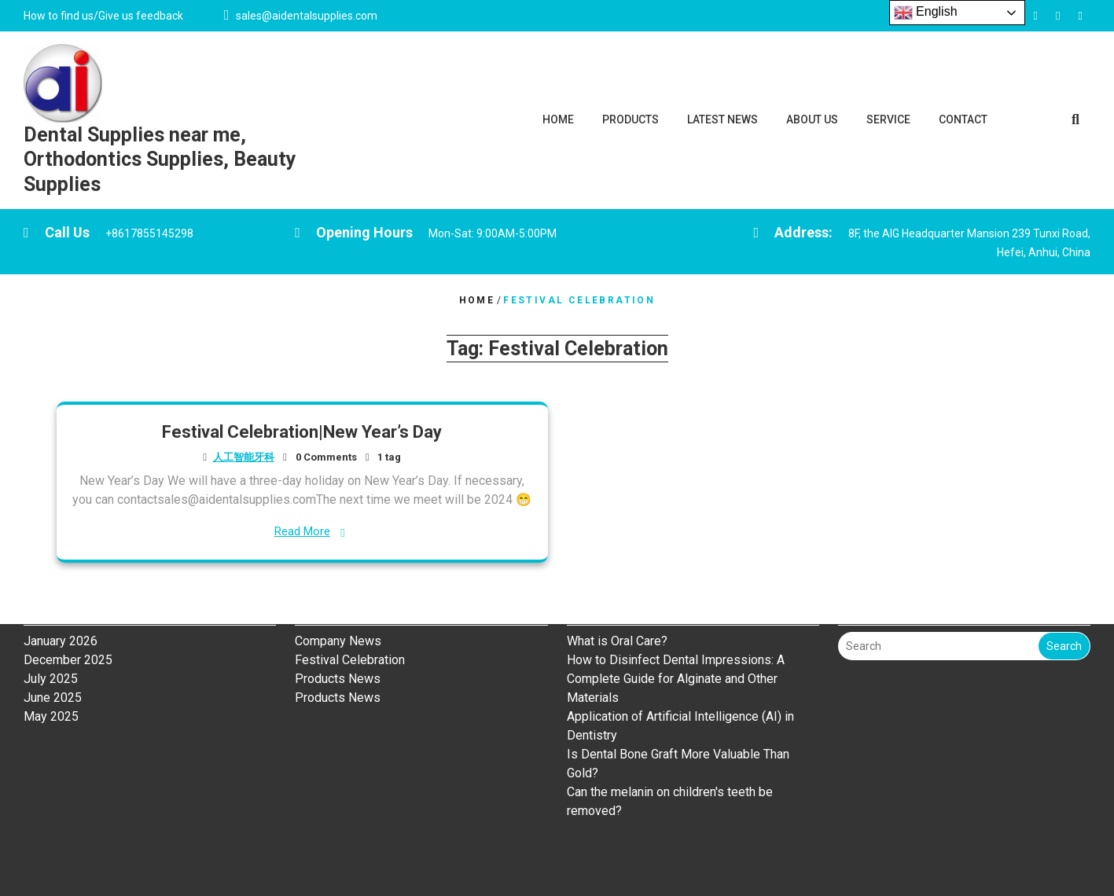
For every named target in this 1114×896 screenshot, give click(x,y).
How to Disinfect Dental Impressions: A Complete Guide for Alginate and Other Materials (676, 617)
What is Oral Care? (619, 579)
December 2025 (68, 598)
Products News (338, 617)
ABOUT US (812, 119)
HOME (558, 119)
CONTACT (963, 119)
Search (1064, 584)
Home (477, 300)
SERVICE (888, 119)
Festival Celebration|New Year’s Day (302, 432)
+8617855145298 (149, 233)
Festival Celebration (350, 598)
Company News (338, 579)
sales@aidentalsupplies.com (306, 15)
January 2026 (60, 579)
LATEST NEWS (722, 119)
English (926, 12)
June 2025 (53, 636)
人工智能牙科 (243, 457)
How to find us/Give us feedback (103, 15)
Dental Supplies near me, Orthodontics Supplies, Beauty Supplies (160, 159)
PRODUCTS (630, 119)
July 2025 (51, 617)
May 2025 (51, 655)
